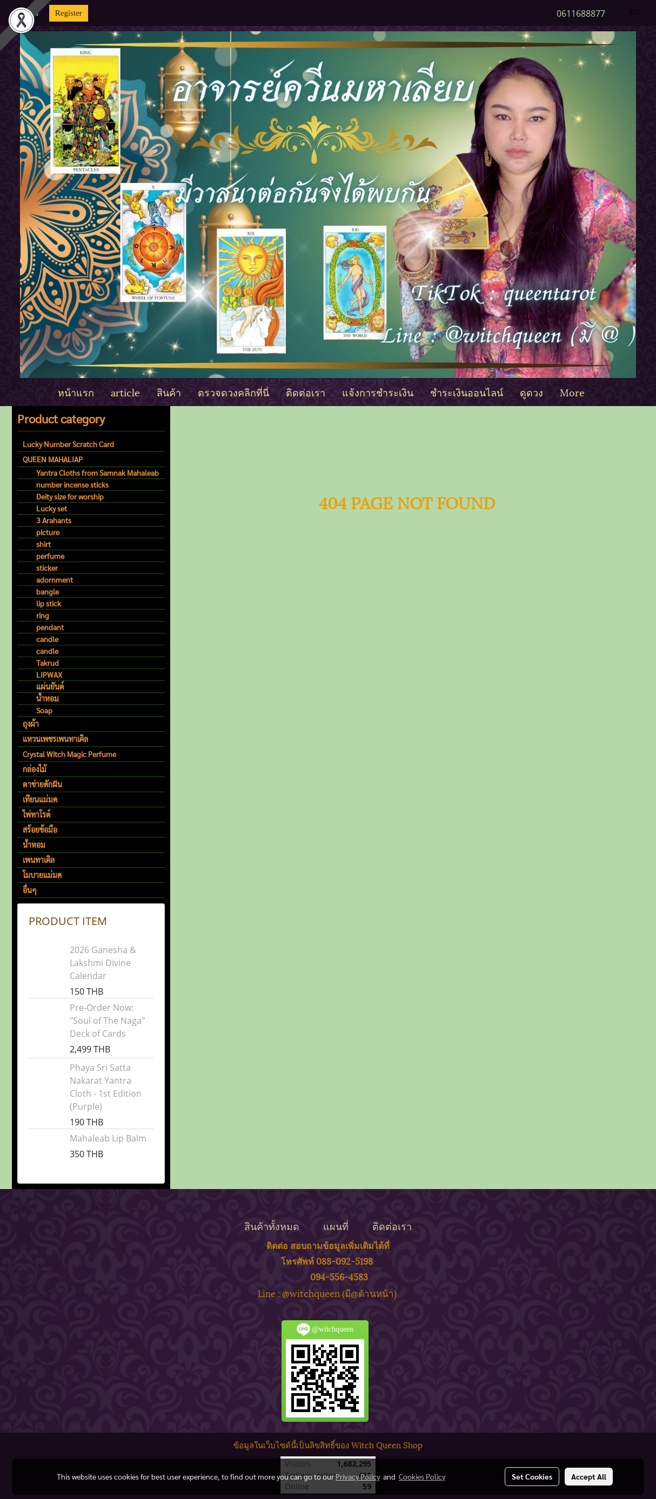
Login (28, 13)
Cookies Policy (422, 1476)
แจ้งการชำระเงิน (377, 391)
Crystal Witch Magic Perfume (69, 754)
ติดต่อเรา (305, 391)
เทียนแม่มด (40, 799)
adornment (54, 579)
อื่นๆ (30, 890)
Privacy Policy (358, 1476)
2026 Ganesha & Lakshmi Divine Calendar (103, 963)
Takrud (47, 662)
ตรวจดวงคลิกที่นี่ (233, 391)
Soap (44, 710)
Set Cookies (532, 1476)
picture (47, 532)
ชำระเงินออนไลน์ (466, 391)
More (572, 391)
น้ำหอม (47, 698)
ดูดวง (531, 391)
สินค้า (169, 391)
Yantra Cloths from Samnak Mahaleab (97, 472)
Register (68, 13)
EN (629, 13)
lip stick (48, 603)
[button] (602, 392)
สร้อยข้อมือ (40, 829)
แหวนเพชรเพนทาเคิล (55, 739)
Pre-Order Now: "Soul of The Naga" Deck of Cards (107, 1020)
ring (42, 615)
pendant (50, 627)
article (125, 391)
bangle (47, 591)
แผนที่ (336, 1225)
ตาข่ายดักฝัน (42, 784)
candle (47, 639)
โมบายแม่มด (42, 875)
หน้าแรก (76, 391)
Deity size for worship (70, 496)
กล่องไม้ (34, 769)
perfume (50, 556)
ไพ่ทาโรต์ (37, 814)
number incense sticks (72, 484)
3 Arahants (53, 520)
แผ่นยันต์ (50, 686)
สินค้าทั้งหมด (271, 1225)
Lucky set (51, 508)
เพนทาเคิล (39, 860)
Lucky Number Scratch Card (68, 444)
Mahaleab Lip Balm (108, 1138)
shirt (43, 544)
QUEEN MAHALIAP (53, 459)
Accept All (588, 1476)
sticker (47, 567)
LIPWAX (49, 674)
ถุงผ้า (31, 723)
